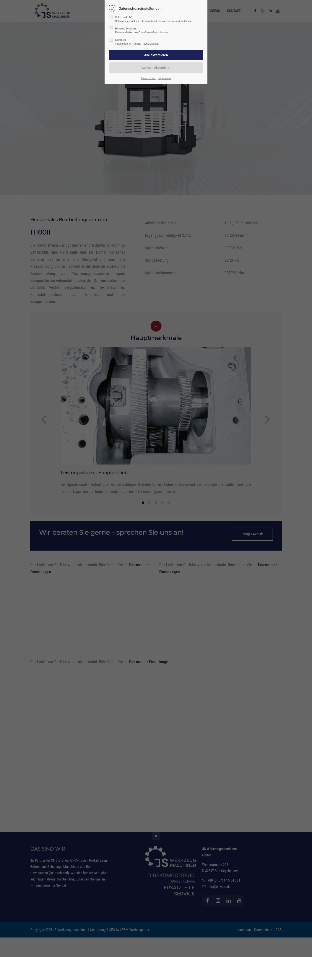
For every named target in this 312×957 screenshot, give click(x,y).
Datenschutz (148, 78)
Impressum (164, 78)
